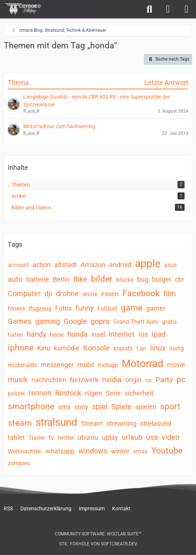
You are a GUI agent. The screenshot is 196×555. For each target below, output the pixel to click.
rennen (39, 392)
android (120, 264)
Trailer (36, 437)
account (18, 264)
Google (75, 321)
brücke (125, 279)
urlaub (132, 437)
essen (110, 294)
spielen (145, 407)
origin (133, 380)
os (148, 380)
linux (158, 347)
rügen (93, 393)
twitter (66, 437)
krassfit (123, 348)
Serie (113, 393)
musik (18, 379)
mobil (86, 365)
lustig (176, 348)
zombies (19, 463)
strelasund (155, 423)
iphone (21, 348)
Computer (24, 293)
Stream (92, 423)
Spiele (121, 406)
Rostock (68, 392)
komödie (67, 348)
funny (84, 308)
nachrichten (48, 380)
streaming (121, 423)
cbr (179, 279)
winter (120, 451)
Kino (43, 348)
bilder (101, 279)
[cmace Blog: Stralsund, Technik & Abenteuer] (27, 8)
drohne (67, 293)
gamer (155, 308)
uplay (110, 437)
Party (164, 379)
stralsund (56, 422)
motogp (108, 365)
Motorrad (142, 363)
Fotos (63, 308)
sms (64, 407)
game (131, 308)
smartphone (31, 406)
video (170, 437)
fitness (16, 308)
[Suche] (149, 9)
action (42, 264)
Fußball (107, 308)
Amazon (93, 264)
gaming (47, 321)
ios (143, 334)
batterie (37, 279)
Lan (141, 348)
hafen (15, 334)
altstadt (65, 264)
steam (20, 423)
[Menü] (186, 9)
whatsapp (60, 451)
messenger (57, 365)
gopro (100, 321)
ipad (159, 334)
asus (170, 264)
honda (77, 334)
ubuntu (88, 437)
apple (147, 263)
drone (89, 294)
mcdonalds (22, 365)
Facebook (141, 293)
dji (48, 293)
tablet (16, 437)
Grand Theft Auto (135, 321)
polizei (16, 393)
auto (15, 279)
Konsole (96, 347)
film (169, 293)
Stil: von (98, 544)
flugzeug (40, 308)
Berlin (61, 279)
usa (152, 437)
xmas (140, 451)
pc (181, 379)
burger (161, 279)
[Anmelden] (167, 9)
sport (170, 406)
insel (98, 334)
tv (51, 437)
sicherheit (139, 393)
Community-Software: (98, 534)
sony (81, 407)
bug (142, 279)
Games (19, 321)
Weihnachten (25, 451)
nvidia (112, 379)
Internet (122, 334)
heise (57, 334)
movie (176, 365)
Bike (80, 279)
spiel (100, 406)
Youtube (167, 451)
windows (92, 450)
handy (36, 334)
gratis (169, 321)
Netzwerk (84, 380)
